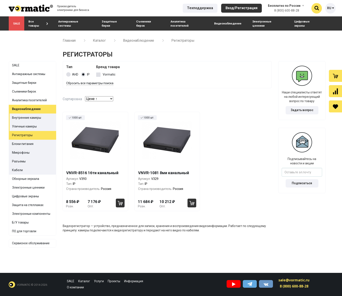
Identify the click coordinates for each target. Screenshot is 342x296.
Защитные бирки (109, 23)
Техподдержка (200, 8)
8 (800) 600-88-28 (286, 10)
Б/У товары (20, 222)
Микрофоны (21, 152)
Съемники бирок (143, 23)
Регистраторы (22, 135)
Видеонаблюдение (227, 23)
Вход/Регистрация (241, 8)
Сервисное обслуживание (31, 243)
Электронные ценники (261, 23)
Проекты (114, 281)
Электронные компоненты (31, 213)
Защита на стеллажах (27, 205)
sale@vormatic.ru (293, 280)
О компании (75, 287)
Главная (69, 40)
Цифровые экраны (302, 23)
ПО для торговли (24, 231)
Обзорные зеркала (25, 179)
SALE (16, 23)
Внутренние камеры (26, 117)
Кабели (17, 170)
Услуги (99, 281)
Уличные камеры (24, 126)
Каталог (99, 40)
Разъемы (19, 161)
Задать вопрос (302, 110)
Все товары (38, 23)
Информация (133, 281)
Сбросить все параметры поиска (89, 83)
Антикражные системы (68, 23)
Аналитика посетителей (179, 23)
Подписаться (302, 183)
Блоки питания (22, 144)
